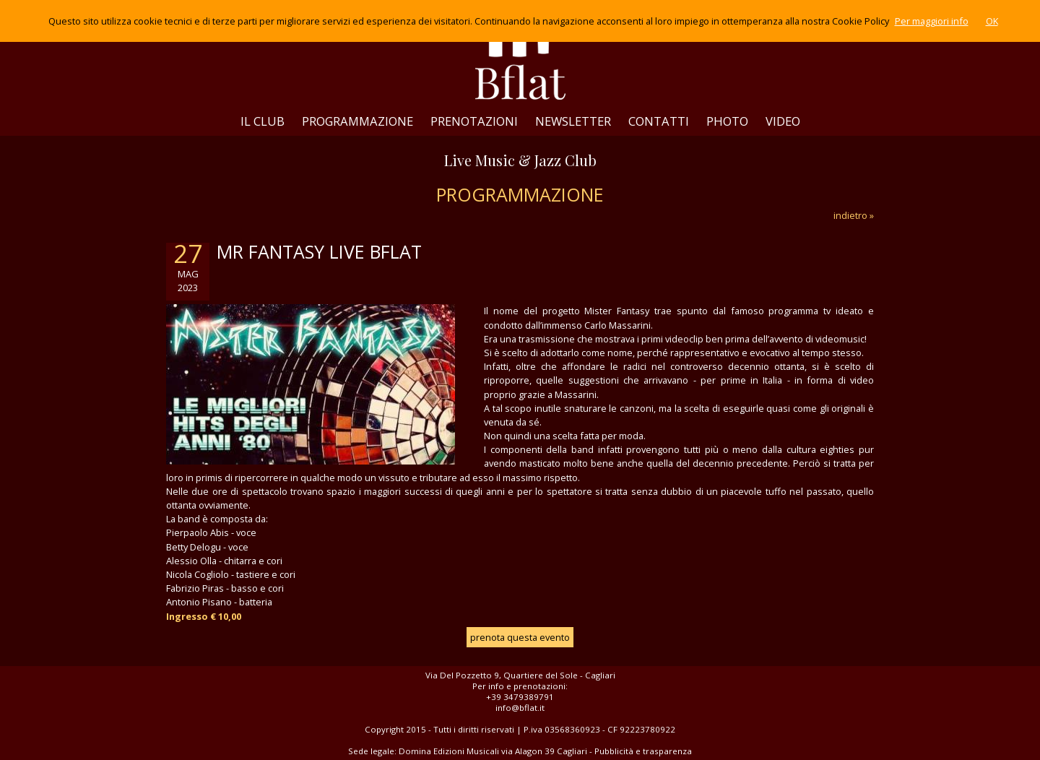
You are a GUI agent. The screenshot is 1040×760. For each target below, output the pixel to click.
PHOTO (727, 121)
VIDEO (783, 121)
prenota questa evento (520, 637)
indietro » (853, 215)
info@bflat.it (520, 707)
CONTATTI (658, 121)
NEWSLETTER (573, 121)
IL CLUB (262, 121)
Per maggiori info (931, 20)
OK (992, 20)
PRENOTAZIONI (474, 121)
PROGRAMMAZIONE (357, 121)
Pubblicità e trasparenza (643, 751)
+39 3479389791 (520, 696)
